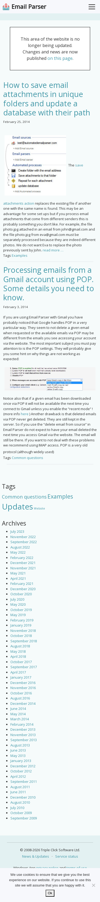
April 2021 (18, 578)
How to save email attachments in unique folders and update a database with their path (46, 99)
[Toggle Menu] (91, 6)
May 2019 (18, 614)
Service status (66, 856)
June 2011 (18, 792)
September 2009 (23, 818)
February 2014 (21, 724)
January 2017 (20, 677)
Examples (19, 255)
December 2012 (22, 766)
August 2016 (20, 698)
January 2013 (20, 760)
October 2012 (21, 771)
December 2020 (22, 588)
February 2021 (21, 583)
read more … (53, 250)
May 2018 (18, 651)
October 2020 (21, 594)
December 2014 (22, 703)
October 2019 (21, 609)
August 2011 (20, 786)
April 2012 (18, 776)
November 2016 (23, 687)
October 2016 (21, 693)
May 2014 (18, 714)
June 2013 (18, 750)
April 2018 (18, 656)
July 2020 (17, 599)
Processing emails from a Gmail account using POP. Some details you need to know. (48, 283)
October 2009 (21, 812)
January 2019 (20, 625)
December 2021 (22, 562)
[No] (93, 885)
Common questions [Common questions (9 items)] (24, 496)
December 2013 (22, 729)
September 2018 (23, 641)
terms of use (76, 867)
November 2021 (23, 568)
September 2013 (23, 739)
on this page (60, 58)
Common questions (27, 457)
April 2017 (18, 672)
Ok (50, 893)
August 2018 (20, 646)
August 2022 (20, 547)
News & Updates (35, 856)
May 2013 (18, 755)
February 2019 (21, 620)
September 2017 (23, 666)
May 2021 (18, 573)
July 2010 (17, 807)
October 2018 (21, 635)
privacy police (47, 867)
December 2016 (22, 682)
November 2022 (23, 536)
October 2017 (21, 661)
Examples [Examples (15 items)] (60, 496)
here (25, 413)
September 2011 (23, 781)
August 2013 (20, 745)
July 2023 (17, 531)
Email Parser (28, 7)
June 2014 (18, 708)
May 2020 (18, 604)
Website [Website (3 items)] (39, 508)
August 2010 (20, 802)
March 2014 (19, 719)
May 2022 (18, 552)
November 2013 (23, 734)
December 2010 (22, 797)
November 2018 (23, 630)
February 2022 (21, 557)
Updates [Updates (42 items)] (17, 506)
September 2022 (23, 541)
